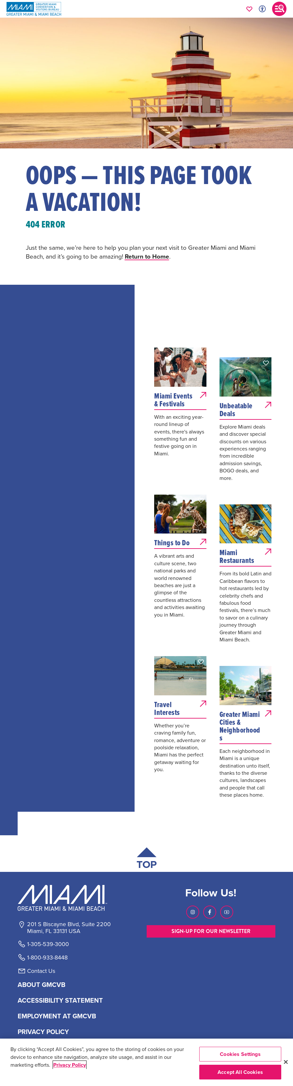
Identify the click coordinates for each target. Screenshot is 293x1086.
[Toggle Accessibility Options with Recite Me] (262, 9)
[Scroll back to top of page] (147, 859)
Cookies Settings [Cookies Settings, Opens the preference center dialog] (240, 1054)
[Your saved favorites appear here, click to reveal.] (249, 9)
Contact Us (41, 971)
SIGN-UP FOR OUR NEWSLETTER (211, 931)
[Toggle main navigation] (279, 9)
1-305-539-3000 (48, 944)
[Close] (286, 1062)
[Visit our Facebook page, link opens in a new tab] (209, 912)
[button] (201, 353)
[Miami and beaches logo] (69, 897)
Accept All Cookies (240, 1072)
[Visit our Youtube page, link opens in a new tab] (226, 912)
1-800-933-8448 (47, 957)
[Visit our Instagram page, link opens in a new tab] (192, 912)
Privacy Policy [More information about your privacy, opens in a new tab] (69, 1065)
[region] (146, 1062)
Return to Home (147, 256)
